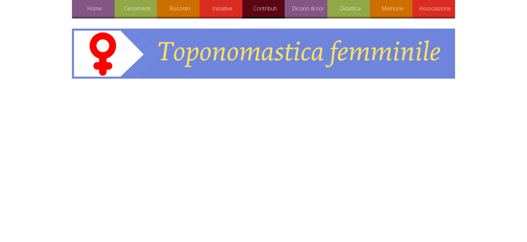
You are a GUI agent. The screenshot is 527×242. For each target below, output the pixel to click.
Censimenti (137, 8)
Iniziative (222, 8)
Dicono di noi (307, 8)
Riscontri (179, 8)
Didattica (350, 8)
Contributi (265, 8)
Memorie (392, 8)
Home (94, 8)
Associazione (435, 8)
